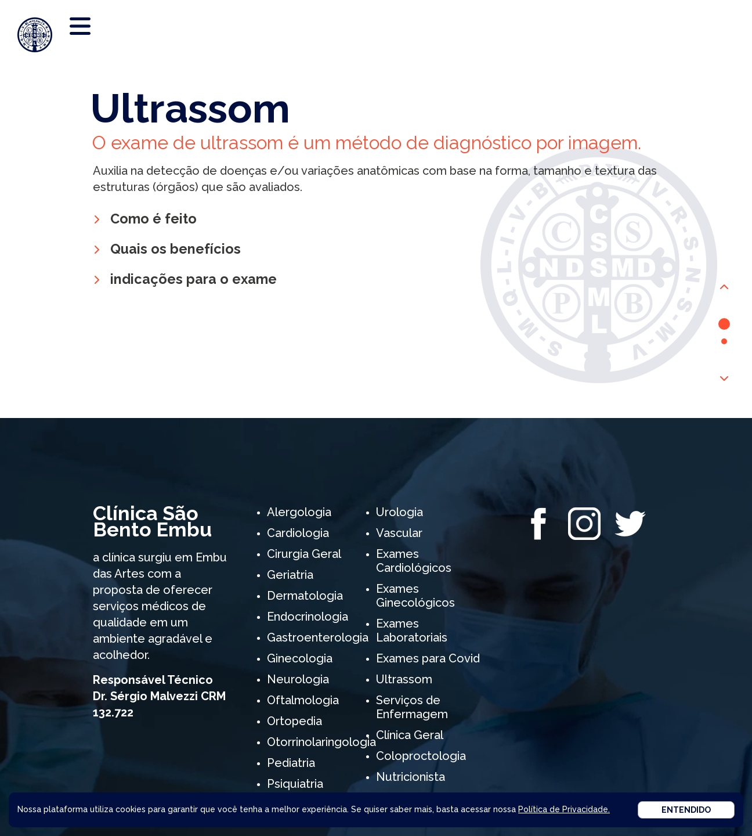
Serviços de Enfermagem (412, 707)
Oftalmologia (303, 700)
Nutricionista (410, 777)
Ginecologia (299, 658)
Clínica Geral (409, 735)
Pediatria (291, 763)
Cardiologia (298, 533)
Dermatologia (305, 596)
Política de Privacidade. (564, 809)
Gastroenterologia (317, 637)
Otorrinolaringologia (321, 742)
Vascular (399, 533)
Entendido (686, 810)
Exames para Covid (428, 658)
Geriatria (290, 575)
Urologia (399, 512)
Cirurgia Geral (304, 554)
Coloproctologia (421, 756)
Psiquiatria (295, 784)
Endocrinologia (307, 617)
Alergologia (299, 512)
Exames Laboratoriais (411, 630)
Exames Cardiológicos (413, 561)
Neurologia (298, 679)
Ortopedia (294, 721)
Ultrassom (404, 679)
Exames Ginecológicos (415, 596)
